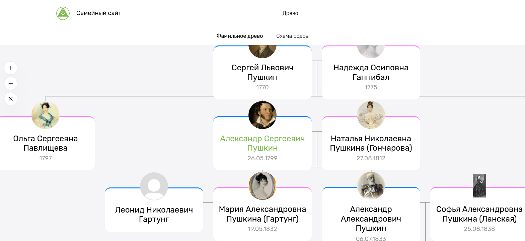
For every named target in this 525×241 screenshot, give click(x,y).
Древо (290, 13)
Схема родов (292, 36)
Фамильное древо (240, 36)
